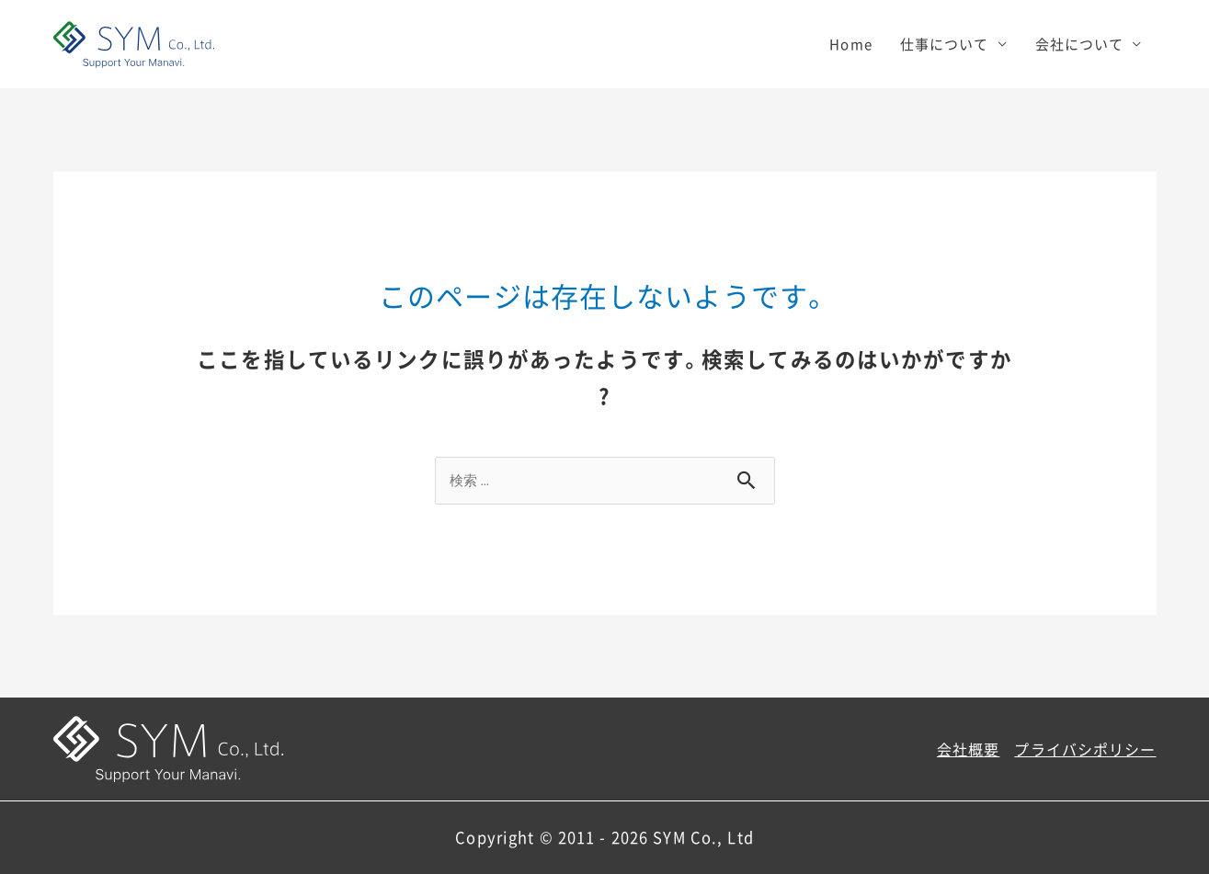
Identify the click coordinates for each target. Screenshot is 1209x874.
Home (851, 44)
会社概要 (968, 749)
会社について (1079, 44)
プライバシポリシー (1085, 749)
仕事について (944, 44)
